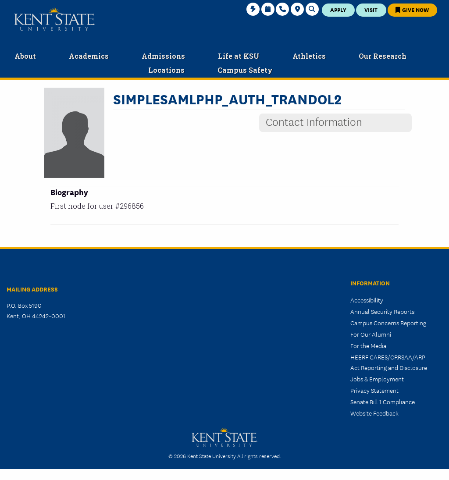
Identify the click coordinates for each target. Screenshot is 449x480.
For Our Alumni (370, 334)
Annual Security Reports (382, 311)
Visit (371, 9)
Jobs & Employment (377, 379)
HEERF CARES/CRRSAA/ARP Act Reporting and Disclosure (388, 362)
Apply (338, 9)
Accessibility (366, 300)
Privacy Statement (374, 390)
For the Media (368, 345)
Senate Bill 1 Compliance (382, 401)
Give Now (412, 9)
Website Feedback (374, 413)
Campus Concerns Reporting (388, 322)
